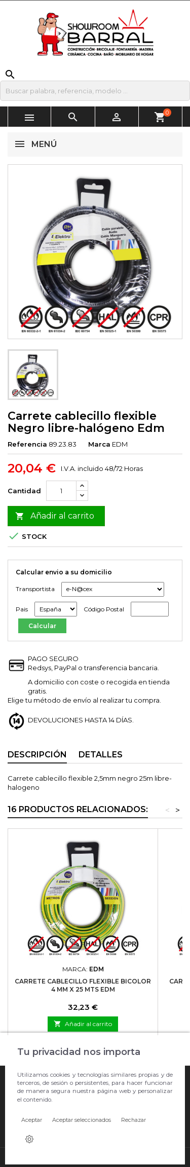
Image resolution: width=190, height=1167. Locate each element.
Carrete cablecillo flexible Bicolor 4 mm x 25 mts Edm (83, 985)
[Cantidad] (61, 491)
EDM (120, 444)
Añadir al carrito (54, 516)
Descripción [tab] (37, 754)
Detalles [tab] (101, 754)
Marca (99, 444)
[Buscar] (95, 91)
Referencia (27, 444)
